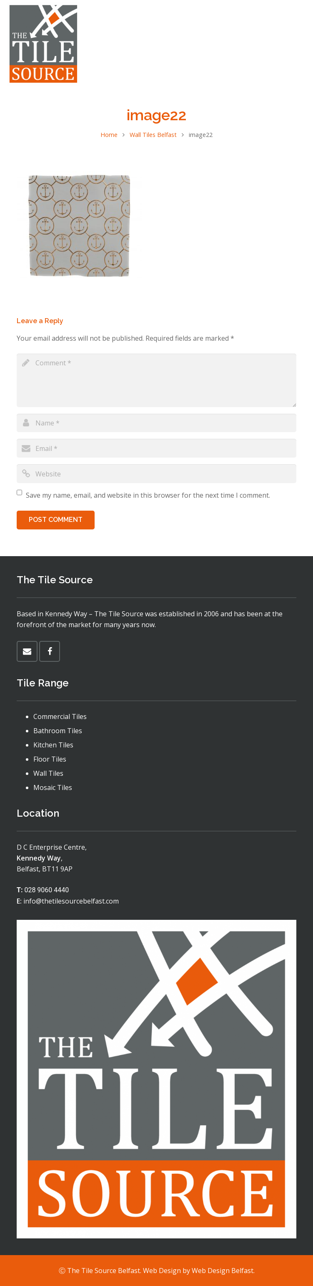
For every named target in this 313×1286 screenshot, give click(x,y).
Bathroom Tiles (57, 730)
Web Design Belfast (222, 1270)
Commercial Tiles (60, 716)
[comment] (156, 380)
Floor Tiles (49, 759)
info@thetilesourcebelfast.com (71, 901)
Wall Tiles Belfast (153, 135)
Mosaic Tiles (52, 787)
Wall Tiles (48, 773)
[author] (156, 423)
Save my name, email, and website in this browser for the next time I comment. (148, 495)
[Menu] (272, 43)
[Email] (27, 651)
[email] (156, 448)
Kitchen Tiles (53, 744)
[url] (156, 473)
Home (109, 135)
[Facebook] (298, 43)
